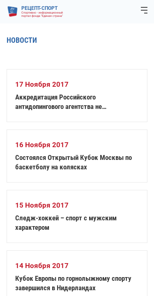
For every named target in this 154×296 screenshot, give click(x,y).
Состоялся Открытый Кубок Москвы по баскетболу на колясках (73, 162)
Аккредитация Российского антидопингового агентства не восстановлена (58, 102)
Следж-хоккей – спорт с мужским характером (66, 222)
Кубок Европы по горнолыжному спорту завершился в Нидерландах (73, 283)
